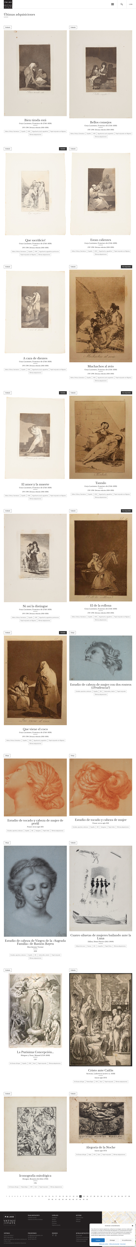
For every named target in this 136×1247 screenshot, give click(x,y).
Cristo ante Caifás (100, 1070)
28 (94, 1196)
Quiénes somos (32, 1217)
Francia (89, 946)
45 (69, 1199)
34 (115, 1196)
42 (59, 1199)
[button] (132, 1226)
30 (101, 1196)
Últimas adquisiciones (35, 134)
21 (70, 1196)
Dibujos (54, 1219)
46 (73, 1199)
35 (118, 1196)
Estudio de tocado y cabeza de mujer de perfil (35, 822)
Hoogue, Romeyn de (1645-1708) (35, 1179)
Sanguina (38, 830)
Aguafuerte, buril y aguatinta (40, 131)
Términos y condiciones (82, 1237)
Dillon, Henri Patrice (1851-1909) (101, 942)
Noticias (78, 1221)
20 (66, 1196)
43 (62, 1199)
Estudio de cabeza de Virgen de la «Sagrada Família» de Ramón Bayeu (35, 942)
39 (49, 1199)
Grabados (54, 1217)
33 (111, 1196)
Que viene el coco (35, 729)
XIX (101, 691)
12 (39, 1196)
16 (52, 1196)
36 (122, 1196)
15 (49, 1196)
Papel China (108, 946)
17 (56, 1196)
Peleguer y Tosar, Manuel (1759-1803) (35, 1055)
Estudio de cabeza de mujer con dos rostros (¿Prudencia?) (100, 686)
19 (63, 1196)
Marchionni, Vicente (35, 947)
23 (77, 1196)
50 (87, 1199)
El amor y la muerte (35, 484)
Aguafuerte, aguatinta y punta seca (49, 251)
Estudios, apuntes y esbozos (83, 691)
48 (80, 1199)
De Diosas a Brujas (15, 1063)
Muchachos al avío (101, 366)
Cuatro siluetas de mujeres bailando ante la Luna (100, 937)
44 (66, 1199)
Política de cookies (103, 1244)
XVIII (29, 131)
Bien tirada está (35, 120)
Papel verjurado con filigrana (58, 131)
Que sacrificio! (35, 240)
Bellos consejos (100, 122)
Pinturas (54, 1223)
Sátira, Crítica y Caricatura (12, 131)
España (23, 131)
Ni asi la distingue (35, 606)
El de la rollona (100, 605)
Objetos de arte (56, 1225)
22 (73, 1196)
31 (104, 1196)
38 (129, 1196)
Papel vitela (46, 830)
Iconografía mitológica (35, 1175)
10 (32, 1196)
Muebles (54, 1221)
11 (35, 1196)
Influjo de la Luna (80, 946)
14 (45, 1196)
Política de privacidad (114, 1244)
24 (80, 1196)
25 (84, 1196)
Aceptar (98, 1240)
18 (59, 1196)
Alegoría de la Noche (100, 1147)
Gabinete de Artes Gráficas (35, 1219)
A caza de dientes (35, 358)
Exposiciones (79, 1217)
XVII (97, 1081)
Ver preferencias (126, 1240)
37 (125, 1196)
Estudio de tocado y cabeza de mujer (101, 820)
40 (52, 1199)
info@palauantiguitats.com (35, 1235)
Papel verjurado (121, 691)
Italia (90, 1154)
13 (42, 1196)
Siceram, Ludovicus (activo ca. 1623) (100, 1074)
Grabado (7, 27)
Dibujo (72, 632)
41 (56, 1199)
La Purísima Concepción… (35, 1052)
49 (83, 1199)
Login (130, 4)
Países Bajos (89, 1081)
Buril (34, 1063)
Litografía (100, 946)
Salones (78, 1219)
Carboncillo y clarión (109, 691)
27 (91, 1196)
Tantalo (100, 483)
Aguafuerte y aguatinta (105, 251)
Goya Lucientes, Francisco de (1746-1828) (35, 123)
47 (76, 1199)
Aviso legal (123, 1244)
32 (108, 1196)
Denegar (112, 1240)
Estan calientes (100, 240)
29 (98, 1196)
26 (87, 1196)
